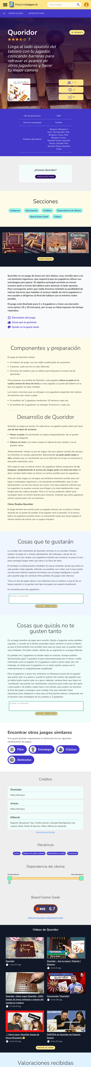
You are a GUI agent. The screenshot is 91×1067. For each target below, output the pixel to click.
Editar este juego (36, 13)
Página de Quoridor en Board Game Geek (45, 918)
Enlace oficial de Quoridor (45, 832)
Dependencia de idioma (69, 210)
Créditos (47, 210)
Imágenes (15, 210)
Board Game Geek (39, 216)
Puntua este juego (45, 177)
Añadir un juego (15, 13)
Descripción (31, 210)
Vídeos (57, 216)
